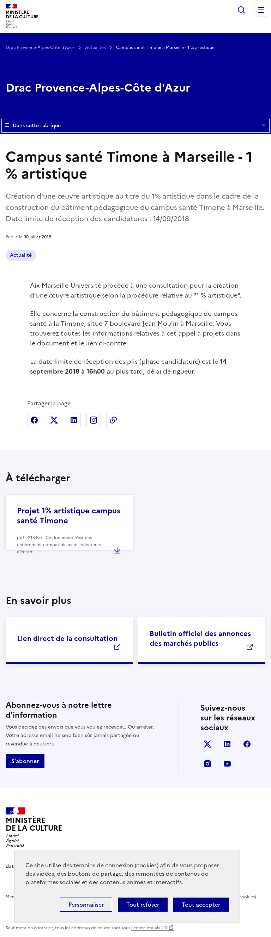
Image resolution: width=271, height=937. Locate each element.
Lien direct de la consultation (67, 638)
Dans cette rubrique (135, 125)
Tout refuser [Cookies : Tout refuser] (142, 904)
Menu (261, 10)
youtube (227, 764)
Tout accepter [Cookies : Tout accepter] (201, 904)
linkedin (227, 744)
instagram (207, 764)
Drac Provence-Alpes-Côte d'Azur (41, 47)
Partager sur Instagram (93, 420)
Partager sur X (54, 420)
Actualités (96, 47)
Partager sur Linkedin (74, 420)
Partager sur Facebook (34, 420)
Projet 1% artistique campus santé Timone (68, 515)
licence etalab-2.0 (149, 928)
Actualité (21, 255)
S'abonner (25, 761)
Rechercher (241, 10)
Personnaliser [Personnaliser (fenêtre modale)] (86, 904)
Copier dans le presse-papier (113, 420)
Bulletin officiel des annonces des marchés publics (200, 638)
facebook (247, 744)
